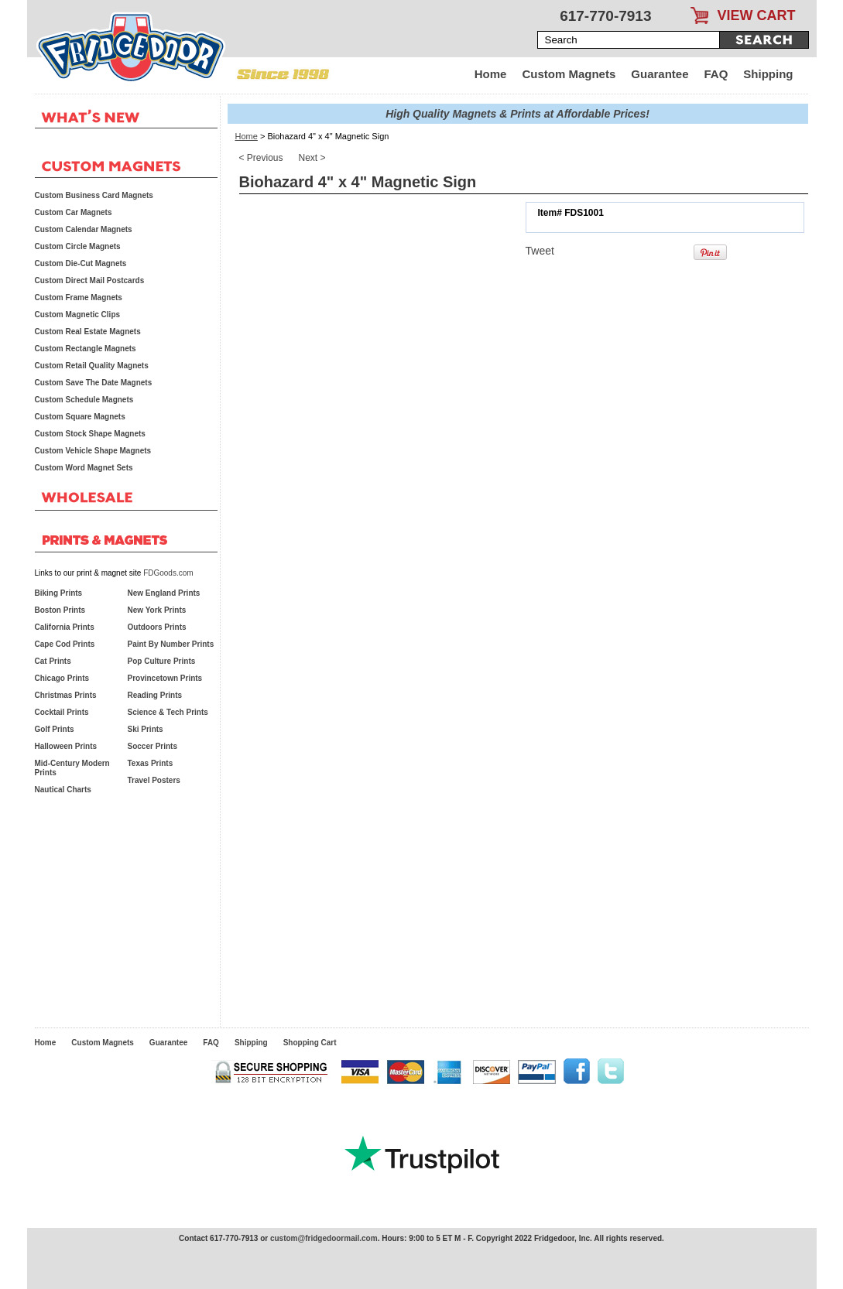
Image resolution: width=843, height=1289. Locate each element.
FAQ (716, 73)
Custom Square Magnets (80, 416)
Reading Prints (155, 695)
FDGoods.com (168, 573)
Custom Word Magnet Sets (84, 467)
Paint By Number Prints (171, 644)
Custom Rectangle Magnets (85, 348)
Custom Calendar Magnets (83, 229)
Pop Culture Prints (162, 661)
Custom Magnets (568, 73)
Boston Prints (60, 610)
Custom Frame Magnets (78, 297)
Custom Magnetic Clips (78, 314)
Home (491, 73)
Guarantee (659, 73)
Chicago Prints (62, 678)
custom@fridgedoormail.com (324, 1238)
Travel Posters (154, 780)
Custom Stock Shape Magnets (90, 433)
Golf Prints (54, 729)
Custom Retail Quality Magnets (92, 365)
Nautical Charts (63, 789)
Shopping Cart (310, 1042)
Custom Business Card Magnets (94, 195)
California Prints (64, 627)
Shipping (768, 73)
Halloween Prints (66, 746)
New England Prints (164, 593)
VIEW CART (757, 15)
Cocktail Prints (62, 712)
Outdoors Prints (157, 627)
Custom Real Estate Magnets (88, 331)
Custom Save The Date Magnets (93, 382)
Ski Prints (145, 729)
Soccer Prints (152, 746)
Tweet (540, 250)
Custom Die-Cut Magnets (81, 263)
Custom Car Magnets (73, 212)
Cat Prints (53, 661)
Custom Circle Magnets (78, 246)
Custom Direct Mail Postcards (90, 280)
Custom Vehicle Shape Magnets (93, 450)
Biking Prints (59, 593)
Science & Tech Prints (168, 712)
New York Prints (157, 610)
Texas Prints (150, 763)
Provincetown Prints (165, 678)
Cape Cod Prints (65, 644)
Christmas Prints (66, 695)
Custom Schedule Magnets (84, 399)
